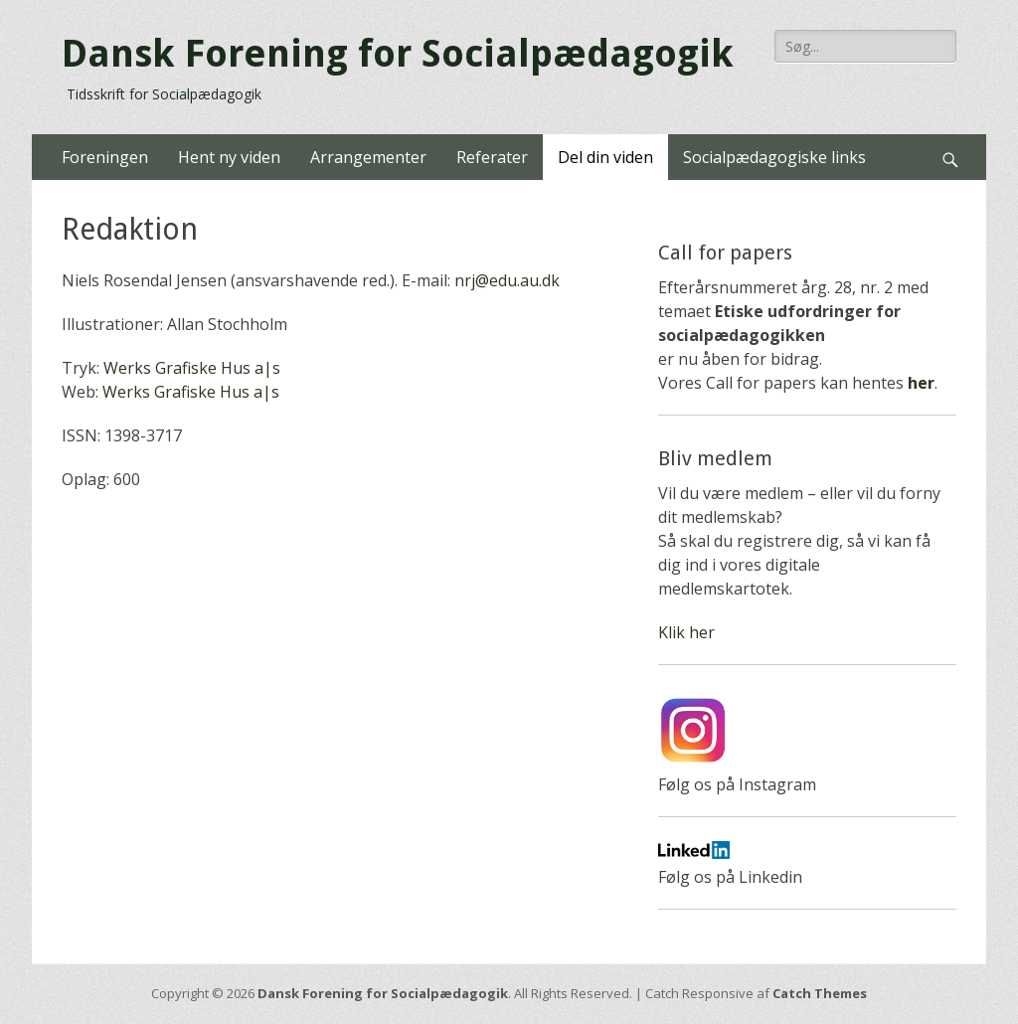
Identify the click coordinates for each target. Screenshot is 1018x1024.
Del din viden (605, 157)
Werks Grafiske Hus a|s (191, 368)
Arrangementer (368, 157)
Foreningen (105, 157)
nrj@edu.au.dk (507, 280)
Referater (492, 157)
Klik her (686, 632)
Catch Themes (819, 993)
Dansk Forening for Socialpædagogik (398, 54)
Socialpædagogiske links (774, 157)
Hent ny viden (229, 157)
